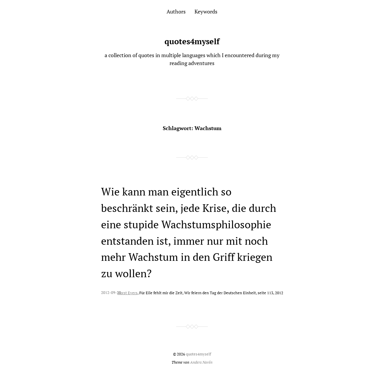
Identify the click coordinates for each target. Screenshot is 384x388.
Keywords (205, 11)
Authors (176, 11)
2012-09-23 (111, 292)
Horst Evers (127, 292)
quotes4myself (192, 41)
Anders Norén (201, 362)
